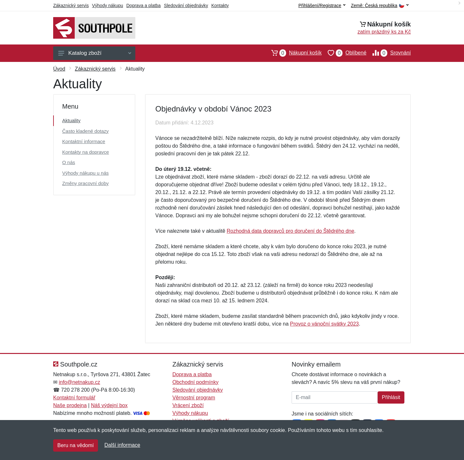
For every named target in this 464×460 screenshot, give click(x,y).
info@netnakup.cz (79, 382)
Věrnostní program (193, 397)
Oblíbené (344, 53)
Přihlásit (391, 397)
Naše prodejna (70, 405)
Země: (380, 5)
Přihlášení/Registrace (321, 5)
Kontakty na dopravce (85, 152)
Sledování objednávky (186, 5)
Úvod (59, 69)
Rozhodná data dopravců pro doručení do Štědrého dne (290, 231)
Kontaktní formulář (74, 397)
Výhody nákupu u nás (85, 173)
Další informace (122, 445)
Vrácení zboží (188, 405)
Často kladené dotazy (85, 131)
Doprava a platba (143, 5)
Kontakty (220, 5)
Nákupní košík (293, 53)
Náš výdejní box (109, 405)
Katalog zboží (94, 53)
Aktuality (71, 120)
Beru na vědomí (75, 445)
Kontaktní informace (83, 141)
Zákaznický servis (71, 5)
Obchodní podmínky (195, 382)
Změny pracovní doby (85, 183)
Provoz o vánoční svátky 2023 (324, 324)
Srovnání (388, 53)
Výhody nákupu (107, 5)
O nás (68, 162)
